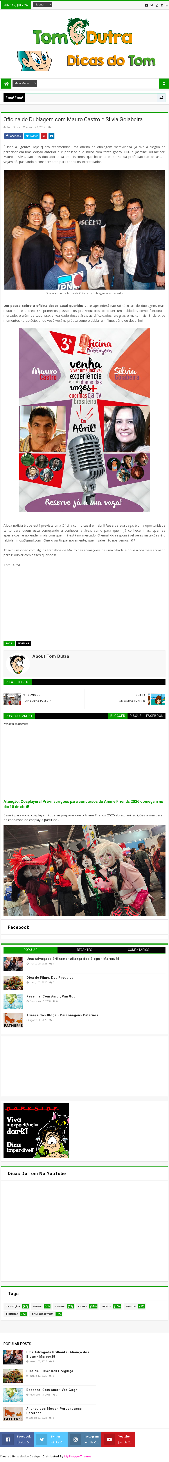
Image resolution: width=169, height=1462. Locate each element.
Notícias (23, 643)
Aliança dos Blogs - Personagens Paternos (62, 1015)
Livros (106, 1306)
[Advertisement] (36, 1066)
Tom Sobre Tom (42, 1314)
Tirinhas (12, 1314)
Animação (13, 1306)
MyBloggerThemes (78, 1456)
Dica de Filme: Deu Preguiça (50, 977)
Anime (37, 1306)
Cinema (60, 1306)
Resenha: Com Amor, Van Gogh (52, 996)
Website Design (28, 1456)
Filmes (82, 1306)
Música (131, 1306)
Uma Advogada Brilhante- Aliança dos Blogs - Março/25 (73, 959)
